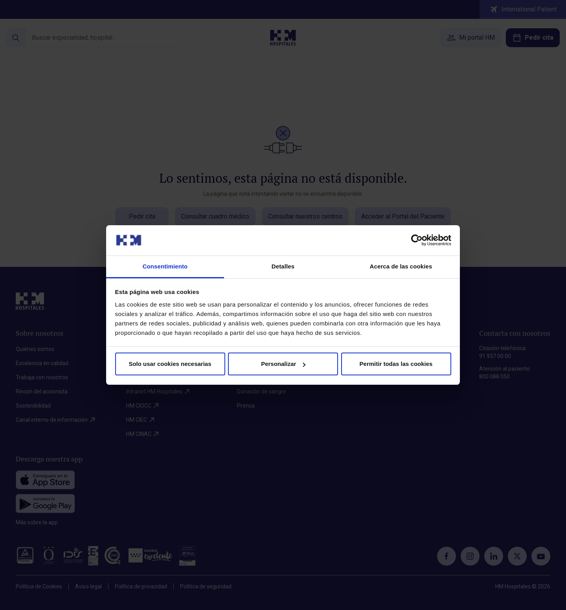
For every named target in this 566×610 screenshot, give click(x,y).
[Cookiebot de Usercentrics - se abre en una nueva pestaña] (416, 240)
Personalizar (283, 363)
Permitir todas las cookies (396, 363)
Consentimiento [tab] (165, 266)
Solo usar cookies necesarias (170, 363)
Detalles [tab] (283, 266)
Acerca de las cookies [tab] (401, 266)
